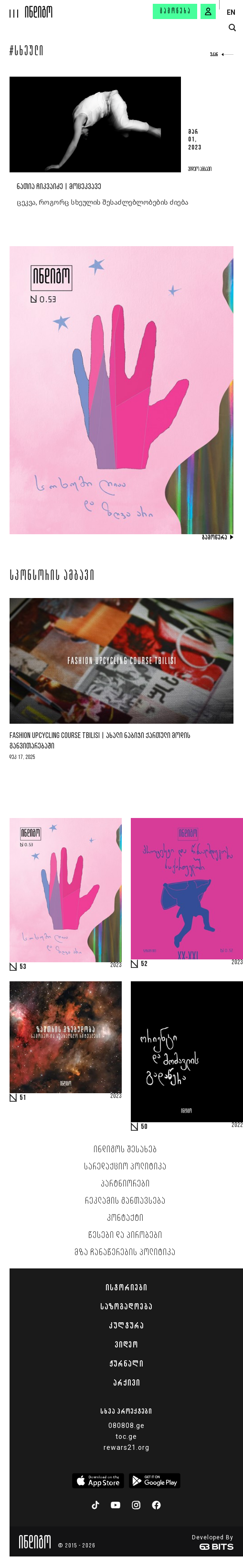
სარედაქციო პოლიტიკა (125, 1167)
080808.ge (126, 1425)
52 (144, 964)
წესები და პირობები (125, 1235)
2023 (116, 965)
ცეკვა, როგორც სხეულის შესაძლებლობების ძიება (103, 202)
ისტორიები (126, 1287)
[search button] (232, 28)
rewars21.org (126, 1447)
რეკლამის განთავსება (125, 1201)
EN (231, 12)
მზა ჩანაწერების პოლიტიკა (125, 1252)
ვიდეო (126, 1344)
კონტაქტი (125, 1218)
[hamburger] (12, 9)
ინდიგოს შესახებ (125, 1150)
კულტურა (126, 1325)
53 (23, 967)
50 (144, 1127)
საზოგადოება (126, 1306)
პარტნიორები (125, 1184)
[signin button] (208, 11)
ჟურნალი (126, 1363)
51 (23, 1098)
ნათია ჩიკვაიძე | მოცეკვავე (59, 187)
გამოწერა (175, 11)
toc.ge (126, 1436)
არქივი (126, 1382)
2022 (237, 1125)
